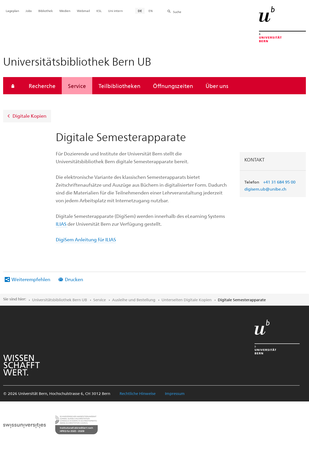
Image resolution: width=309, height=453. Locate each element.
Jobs (29, 11)
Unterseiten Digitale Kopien (187, 299)
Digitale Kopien (29, 115)
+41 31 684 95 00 (279, 182)
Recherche (42, 85)
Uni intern (115, 11)
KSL (99, 11)
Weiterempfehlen (30, 279)
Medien (64, 11)
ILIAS (61, 224)
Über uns (217, 85)
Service (77, 85)
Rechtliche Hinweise (138, 393)
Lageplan (12, 11)
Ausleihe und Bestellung (133, 299)
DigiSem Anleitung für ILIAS (86, 239)
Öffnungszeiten (173, 85)
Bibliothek (45, 11)
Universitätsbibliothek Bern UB (59, 299)
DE (140, 11)
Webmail (83, 11)
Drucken (74, 279)
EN (151, 11)
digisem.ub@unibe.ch (265, 189)
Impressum (175, 393)
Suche (177, 12)
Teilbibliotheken (119, 85)
